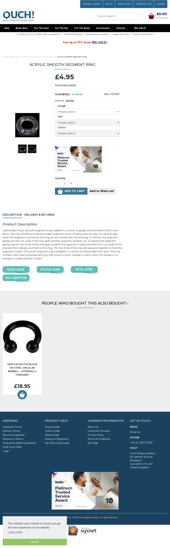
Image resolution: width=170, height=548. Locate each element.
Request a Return (13, 438)
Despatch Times (12, 426)
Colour (62, 127)
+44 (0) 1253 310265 (141, 442)
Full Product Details (65, 85)
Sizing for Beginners (57, 438)
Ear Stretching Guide (57, 442)
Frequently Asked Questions (19, 442)
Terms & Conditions (99, 438)
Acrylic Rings (47, 56)
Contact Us (143, 4)
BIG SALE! (140, 28)
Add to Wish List (102, 191)
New (7, 28)
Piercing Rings (31, 56)
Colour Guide (52, 430)
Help (108, 4)
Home (5, 56)
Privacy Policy (96, 434)
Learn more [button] (15, 532)
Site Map (93, 442)
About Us (93, 426)
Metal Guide (52, 434)
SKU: (106, 94)
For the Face (41, 28)
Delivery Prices (11, 430)
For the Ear (61, 28)
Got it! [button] (34, 542)
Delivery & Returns (39, 214)
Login (161, 4)
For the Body (82, 28)
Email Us (135, 432)
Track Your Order (12, 447)
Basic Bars (22, 28)
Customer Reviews (99, 430)
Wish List (124, 4)
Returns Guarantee (14, 434)
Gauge (62, 105)
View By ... (122, 28)
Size (60, 116)
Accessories (103, 28)
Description (12, 214)
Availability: (62, 94)
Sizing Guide (91, 4)
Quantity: (60, 178)
